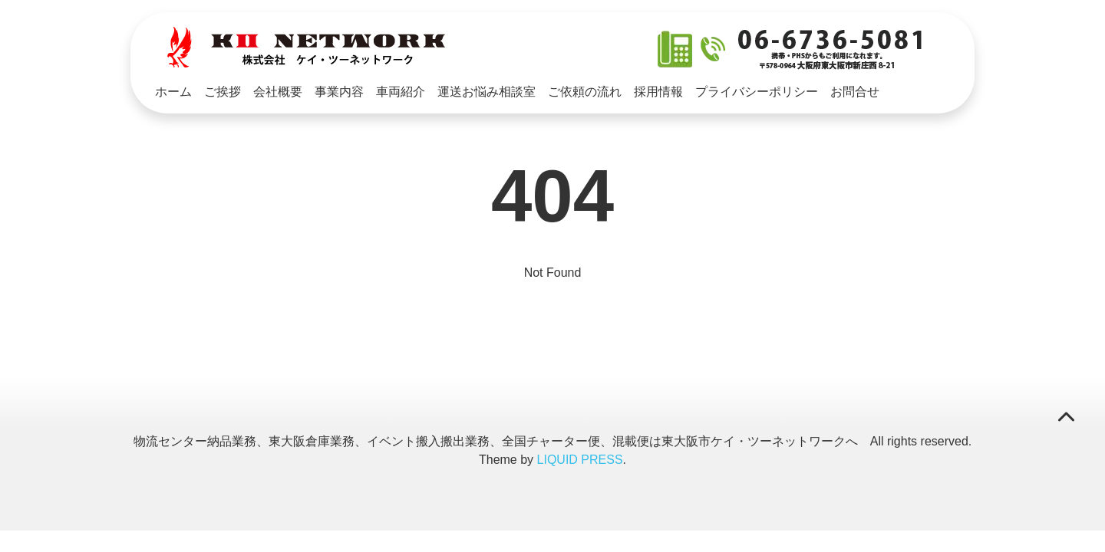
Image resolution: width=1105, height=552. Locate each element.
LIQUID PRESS (580, 459)
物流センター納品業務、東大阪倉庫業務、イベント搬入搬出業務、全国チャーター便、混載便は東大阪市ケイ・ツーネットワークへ (496, 441)
